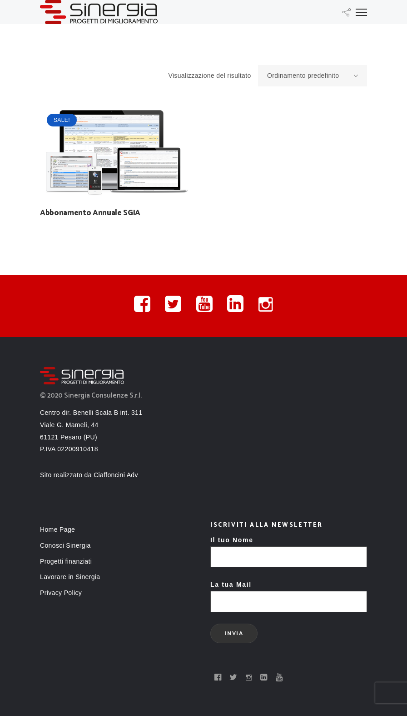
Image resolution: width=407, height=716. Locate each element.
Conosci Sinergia (65, 545)
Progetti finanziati (66, 561)
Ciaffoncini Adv (116, 475)
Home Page (57, 529)
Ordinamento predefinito (317, 76)
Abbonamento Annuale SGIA (90, 213)
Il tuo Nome (288, 548)
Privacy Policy (61, 592)
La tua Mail (288, 593)
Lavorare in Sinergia (70, 576)
